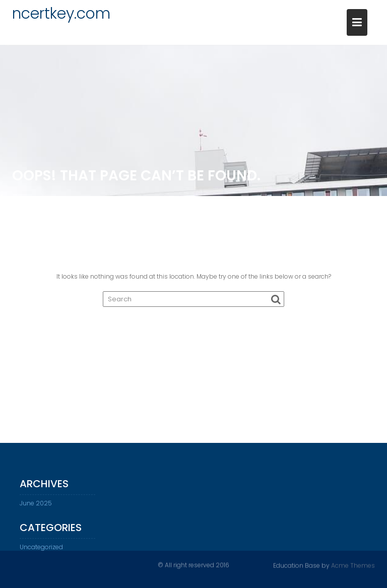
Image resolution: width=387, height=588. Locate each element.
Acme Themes (353, 565)
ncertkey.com (61, 13)
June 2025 (36, 505)
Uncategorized (41, 549)
